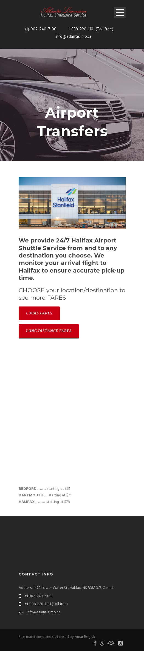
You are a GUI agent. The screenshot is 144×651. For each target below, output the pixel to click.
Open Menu (120, 12)
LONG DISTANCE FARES (49, 331)
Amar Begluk (85, 637)
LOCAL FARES (39, 313)
